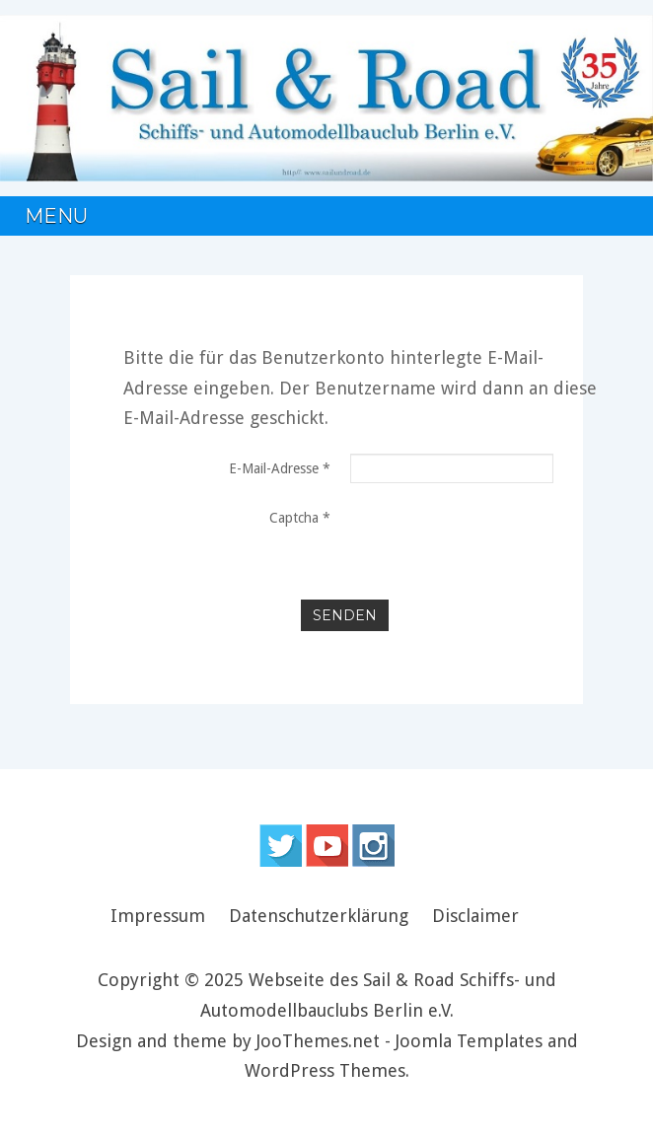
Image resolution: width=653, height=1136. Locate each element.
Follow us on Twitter (280, 845)
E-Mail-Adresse (279, 468)
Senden (345, 615)
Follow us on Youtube (327, 845)
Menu (56, 216)
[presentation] (451, 570)
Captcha (299, 518)
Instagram (373, 845)
